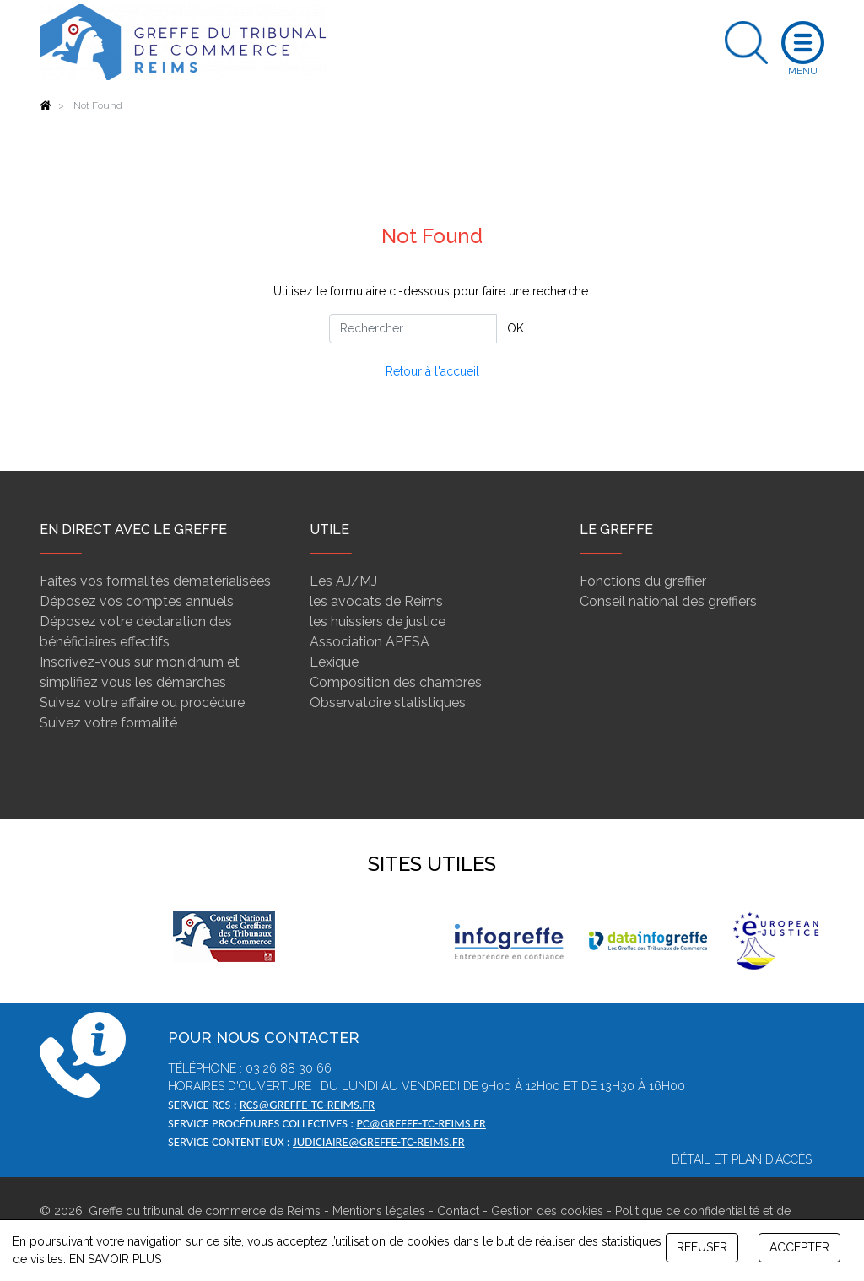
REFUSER (702, 1247)
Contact (458, 1211)
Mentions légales (378, 1211)
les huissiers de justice (378, 621)
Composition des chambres (396, 682)
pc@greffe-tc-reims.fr (420, 1123)
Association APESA (369, 642)
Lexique (334, 662)
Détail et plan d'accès (742, 1159)
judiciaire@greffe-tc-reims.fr (379, 1141)
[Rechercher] (413, 328)
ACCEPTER (799, 1247)
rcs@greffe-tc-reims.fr (307, 1104)
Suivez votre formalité (108, 723)
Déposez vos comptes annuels (137, 601)
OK (515, 328)
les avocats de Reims (376, 601)
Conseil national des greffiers (668, 601)
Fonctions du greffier (643, 581)
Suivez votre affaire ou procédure (142, 703)
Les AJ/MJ (343, 581)
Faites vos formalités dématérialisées (155, 581)
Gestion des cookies (547, 1211)
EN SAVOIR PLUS (115, 1259)
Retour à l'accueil (432, 371)
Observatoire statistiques (388, 703)
